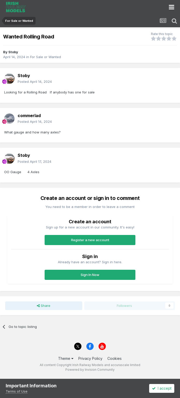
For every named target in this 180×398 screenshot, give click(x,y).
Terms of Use (16, 391)
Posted (35, 81)
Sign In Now (90, 275)
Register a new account (90, 240)
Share (43, 305)
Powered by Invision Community (90, 370)
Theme (65, 358)
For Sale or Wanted (45, 57)
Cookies (114, 358)
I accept (161, 388)
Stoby (13, 52)
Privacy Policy (90, 358)
